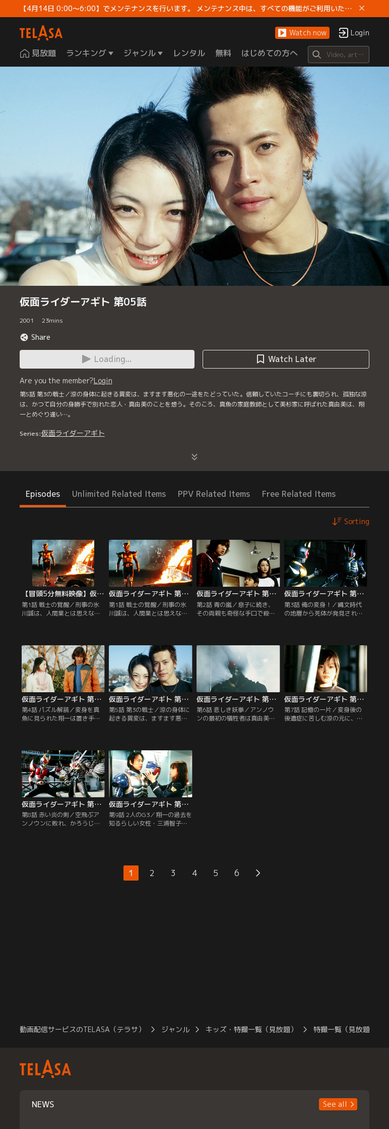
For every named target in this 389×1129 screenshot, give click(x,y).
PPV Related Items (214, 493)
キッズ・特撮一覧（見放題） (251, 1029)
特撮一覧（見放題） (345, 1029)
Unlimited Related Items (119, 493)
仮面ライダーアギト (73, 433)
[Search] (339, 54)
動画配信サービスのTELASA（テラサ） (82, 1029)
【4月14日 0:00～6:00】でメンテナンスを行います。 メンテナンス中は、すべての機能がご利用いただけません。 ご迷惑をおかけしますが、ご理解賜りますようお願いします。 (188, 8)
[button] (302, 33)
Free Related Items (299, 493)
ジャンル (175, 1029)
